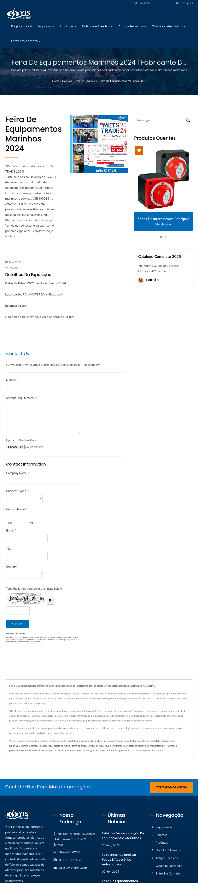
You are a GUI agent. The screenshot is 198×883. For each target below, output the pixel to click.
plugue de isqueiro (98, 745)
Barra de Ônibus (141, 740)
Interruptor (109, 740)
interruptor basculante (78, 750)
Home (55, 80)
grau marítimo (97, 750)
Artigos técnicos (132, 26)
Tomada (128, 740)
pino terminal (115, 745)
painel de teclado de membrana (25, 750)
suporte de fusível (61, 745)
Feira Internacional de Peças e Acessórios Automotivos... (119, 860)
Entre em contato (25, 41)
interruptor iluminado (166, 745)
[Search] (156, 3)
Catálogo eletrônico (168, 26)
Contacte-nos (156, 750)
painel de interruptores (162, 740)
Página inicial (21, 26)
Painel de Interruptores (78, 740)
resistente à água (114, 750)
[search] (136, 3)
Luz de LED (96, 740)
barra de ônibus (79, 745)
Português (186, 3)
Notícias (92, 80)
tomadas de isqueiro (41, 745)
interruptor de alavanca (54, 750)
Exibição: (149, 280)
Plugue (119, 740)
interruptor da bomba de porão (138, 745)
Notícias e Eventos (97, 26)
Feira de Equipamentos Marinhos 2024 (122, 80)
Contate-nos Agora (171, 787)
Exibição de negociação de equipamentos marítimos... (123, 835)
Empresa (46, 26)
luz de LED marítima (19, 745)
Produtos (68, 26)
